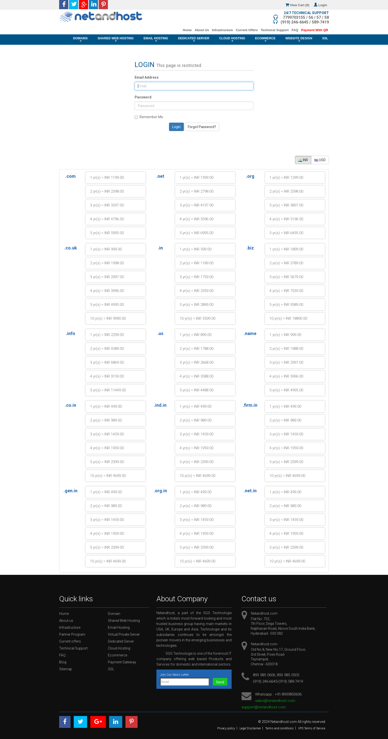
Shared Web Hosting (115, 39)
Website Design (298, 39)
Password (143, 97)
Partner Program (72, 634)
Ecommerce (265, 39)
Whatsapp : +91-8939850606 (278, 694)
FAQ (294, 30)
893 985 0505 (288, 675)
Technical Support (275, 30)
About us (66, 621)
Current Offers (247, 30)
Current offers (70, 641)
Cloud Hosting (232, 39)
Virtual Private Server (124, 634)
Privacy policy (226, 728)
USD (320, 160)
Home (187, 30)
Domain (114, 614)
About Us (202, 30)
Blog (62, 662)
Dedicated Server (193, 39)
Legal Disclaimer (250, 728)
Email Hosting (156, 39)
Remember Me (149, 117)
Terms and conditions (279, 728)
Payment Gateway (122, 662)
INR (303, 160)
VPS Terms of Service (311, 728)
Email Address (147, 77)
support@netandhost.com (264, 707)
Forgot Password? (202, 127)
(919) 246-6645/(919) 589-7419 (278, 681)
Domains (80, 39)
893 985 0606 (264, 675)
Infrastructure (222, 30)
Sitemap (65, 669)
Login (321, 5)
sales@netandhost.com (275, 700)
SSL (325, 40)
